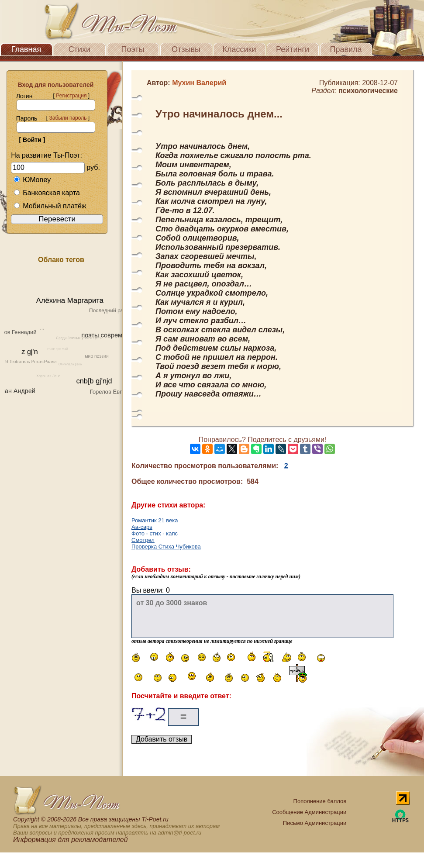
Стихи (79, 49)
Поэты (133, 49)
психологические (368, 90)
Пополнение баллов (320, 801)
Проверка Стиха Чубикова (166, 546)
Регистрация (71, 96)
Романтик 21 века (154, 520)
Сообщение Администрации (309, 812)
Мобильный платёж (50, 206)
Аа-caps (141, 527)
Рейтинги (292, 49)
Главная (26, 49)
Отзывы (186, 49)
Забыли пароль (67, 118)
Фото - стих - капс (154, 533)
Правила (346, 49)
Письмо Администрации (314, 823)
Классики (239, 49)
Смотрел (143, 540)
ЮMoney (32, 179)
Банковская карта (47, 193)
